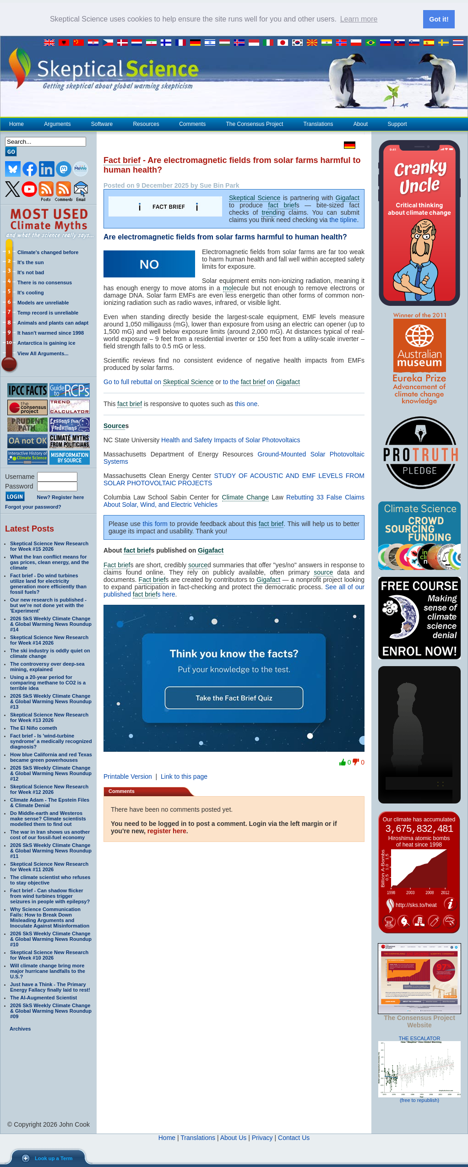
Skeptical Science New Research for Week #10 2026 (49, 955)
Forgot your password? (33, 507)
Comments (192, 124)
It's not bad (30, 272)
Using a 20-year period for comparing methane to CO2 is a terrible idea (48, 682)
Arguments (57, 124)
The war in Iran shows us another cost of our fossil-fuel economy (50, 834)
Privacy (262, 1137)
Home (16, 124)
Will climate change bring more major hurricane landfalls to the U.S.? (47, 971)
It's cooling (30, 292)
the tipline (343, 219)
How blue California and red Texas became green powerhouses (51, 757)
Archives (20, 1028)
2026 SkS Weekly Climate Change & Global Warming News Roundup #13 (51, 701)
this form (155, 523)
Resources (145, 124)
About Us (233, 1137)
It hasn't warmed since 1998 (50, 333)
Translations (318, 124)
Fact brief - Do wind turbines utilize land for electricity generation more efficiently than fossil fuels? (48, 584)
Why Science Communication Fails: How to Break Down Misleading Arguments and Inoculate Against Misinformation (49, 917)
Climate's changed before (47, 252)
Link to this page (184, 776)
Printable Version (127, 776)
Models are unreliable (43, 302)
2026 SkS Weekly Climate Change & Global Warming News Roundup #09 (51, 1011)
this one (246, 403)
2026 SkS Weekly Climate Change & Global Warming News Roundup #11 (51, 850)
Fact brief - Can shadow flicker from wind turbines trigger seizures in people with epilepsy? (50, 896)
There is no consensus (44, 282)
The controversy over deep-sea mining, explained (47, 666)
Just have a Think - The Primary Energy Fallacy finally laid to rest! (50, 987)
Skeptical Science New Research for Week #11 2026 (49, 866)
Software (102, 124)
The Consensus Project (254, 124)
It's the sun (30, 262)
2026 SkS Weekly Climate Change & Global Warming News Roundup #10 (51, 939)
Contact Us (294, 1137)
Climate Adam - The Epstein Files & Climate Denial (49, 802)
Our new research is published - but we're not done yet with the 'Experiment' (48, 605)
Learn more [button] (359, 19)
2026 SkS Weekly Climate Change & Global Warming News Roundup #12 (51, 773)
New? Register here (60, 497)
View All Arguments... (42, 353)
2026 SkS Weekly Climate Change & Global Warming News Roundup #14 (51, 624)
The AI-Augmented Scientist (43, 997)
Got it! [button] (438, 19)
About (360, 124)
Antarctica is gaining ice (46, 343)
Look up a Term (53, 1158)
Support (397, 124)
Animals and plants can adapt (52, 323)
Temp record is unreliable (47, 312)
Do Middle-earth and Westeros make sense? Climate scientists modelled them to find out (48, 818)
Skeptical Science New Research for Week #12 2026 (49, 789)
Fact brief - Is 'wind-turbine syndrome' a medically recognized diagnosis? (51, 741)
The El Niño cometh (33, 728)
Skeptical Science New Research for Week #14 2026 (49, 640)
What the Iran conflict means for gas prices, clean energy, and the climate (49, 562)
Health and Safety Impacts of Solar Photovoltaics (230, 440)
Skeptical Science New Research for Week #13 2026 (49, 717)
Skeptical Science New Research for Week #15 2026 (49, 546)
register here (166, 831)
